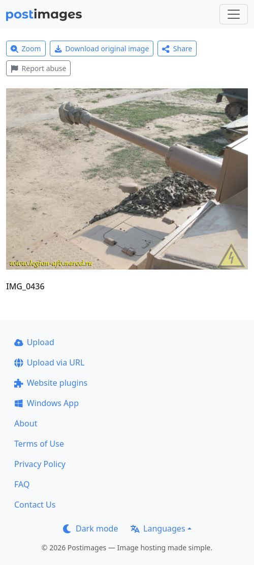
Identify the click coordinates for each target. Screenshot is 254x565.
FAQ (21, 484)
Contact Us (34, 504)
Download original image (101, 48)
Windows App (46, 403)
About (25, 423)
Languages (158, 528)
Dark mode (90, 528)
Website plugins (50, 382)
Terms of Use (39, 443)
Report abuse (38, 68)
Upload (34, 342)
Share (177, 48)
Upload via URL (49, 362)
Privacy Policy (40, 464)
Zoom (26, 48)
